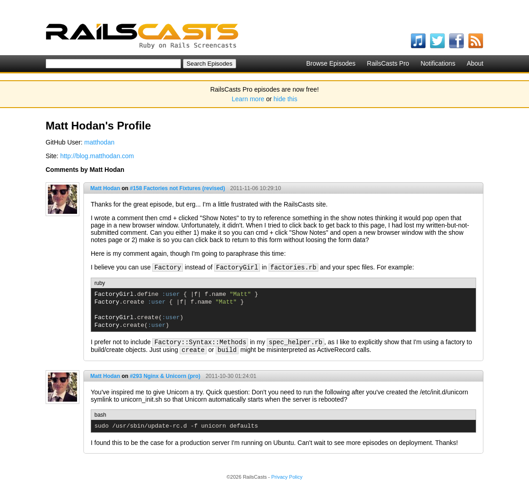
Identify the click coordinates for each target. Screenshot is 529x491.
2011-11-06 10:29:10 (255, 188)
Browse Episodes (330, 63)
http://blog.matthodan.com (97, 156)
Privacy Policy (286, 477)
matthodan (99, 142)
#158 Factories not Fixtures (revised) (177, 188)
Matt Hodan (105, 188)
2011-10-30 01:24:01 (231, 376)
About (475, 63)
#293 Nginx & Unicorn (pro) (165, 376)
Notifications (437, 63)
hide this (285, 99)
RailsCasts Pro (388, 63)
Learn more (248, 99)
